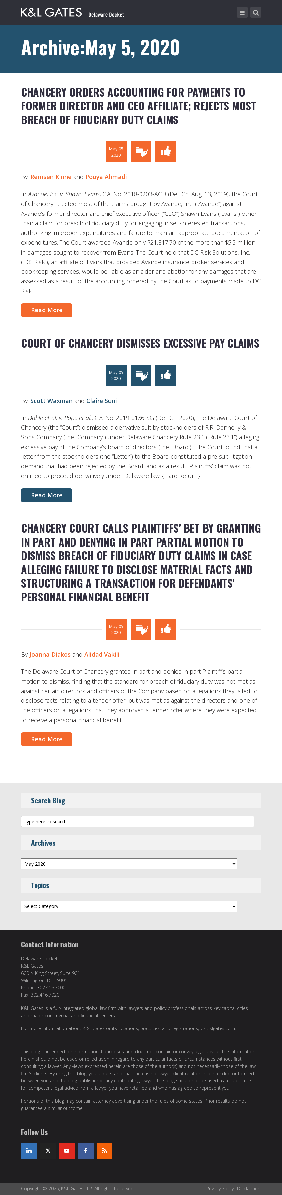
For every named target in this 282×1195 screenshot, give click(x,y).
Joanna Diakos (50, 654)
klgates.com (222, 1028)
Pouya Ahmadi (106, 177)
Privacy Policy (220, 1188)
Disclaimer (248, 1188)
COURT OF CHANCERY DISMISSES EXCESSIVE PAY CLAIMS (140, 343)
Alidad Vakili (102, 654)
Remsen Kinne (51, 177)
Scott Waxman (51, 401)
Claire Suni (101, 401)
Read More (46, 310)
